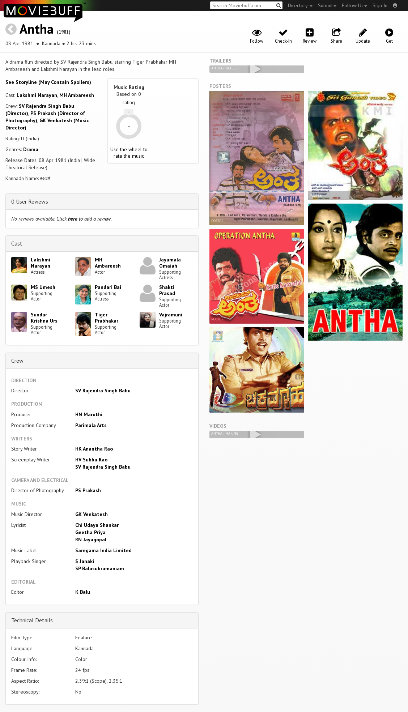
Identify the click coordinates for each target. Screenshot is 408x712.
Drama (30, 149)
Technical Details (32, 620)
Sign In (380, 5)
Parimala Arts (91, 425)
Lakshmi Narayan (37, 95)
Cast (16, 243)
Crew (17, 360)
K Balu (82, 592)
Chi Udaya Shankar (97, 525)
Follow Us (354, 5)
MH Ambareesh (76, 95)
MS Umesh (43, 287)
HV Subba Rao (91, 459)
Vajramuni (170, 314)
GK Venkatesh (91, 514)
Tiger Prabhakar (106, 317)
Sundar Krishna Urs (44, 317)
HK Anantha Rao (94, 448)
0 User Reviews (29, 201)
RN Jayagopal (90, 539)
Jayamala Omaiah (170, 262)
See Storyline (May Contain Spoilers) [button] (48, 82)
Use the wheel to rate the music (129, 152)
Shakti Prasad (167, 290)
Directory (300, 5)
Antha (37, 28)
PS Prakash (88, 490)
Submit (327, 5)
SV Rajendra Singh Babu (103, 390)
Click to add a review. (84, 219)
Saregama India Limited (103, 550)
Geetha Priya (90, 532)
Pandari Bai (108, 287)
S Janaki (84, 561)
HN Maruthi (88, 414)
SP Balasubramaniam (99, 568)
